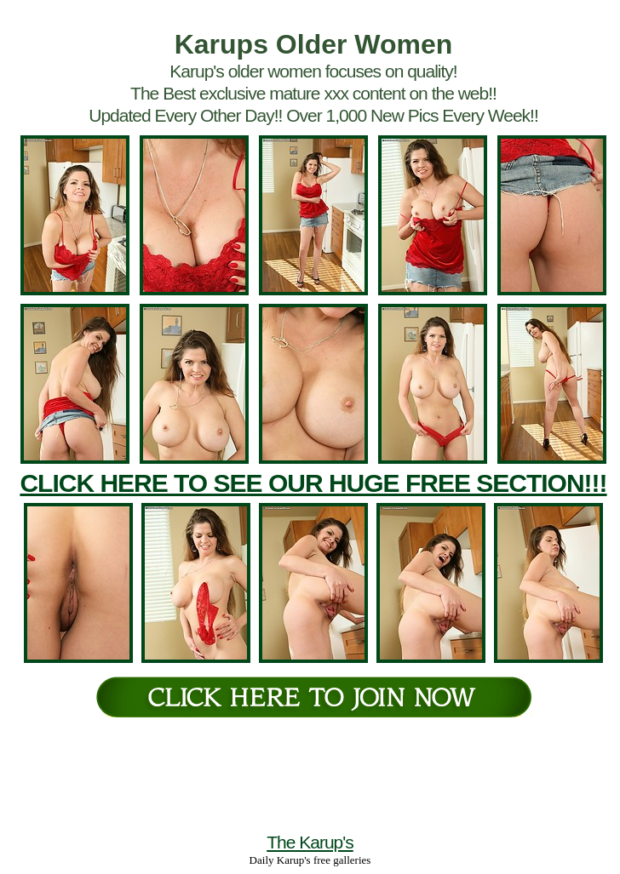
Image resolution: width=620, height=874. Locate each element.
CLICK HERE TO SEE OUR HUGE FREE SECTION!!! (313, 483)
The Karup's (310, 842)
